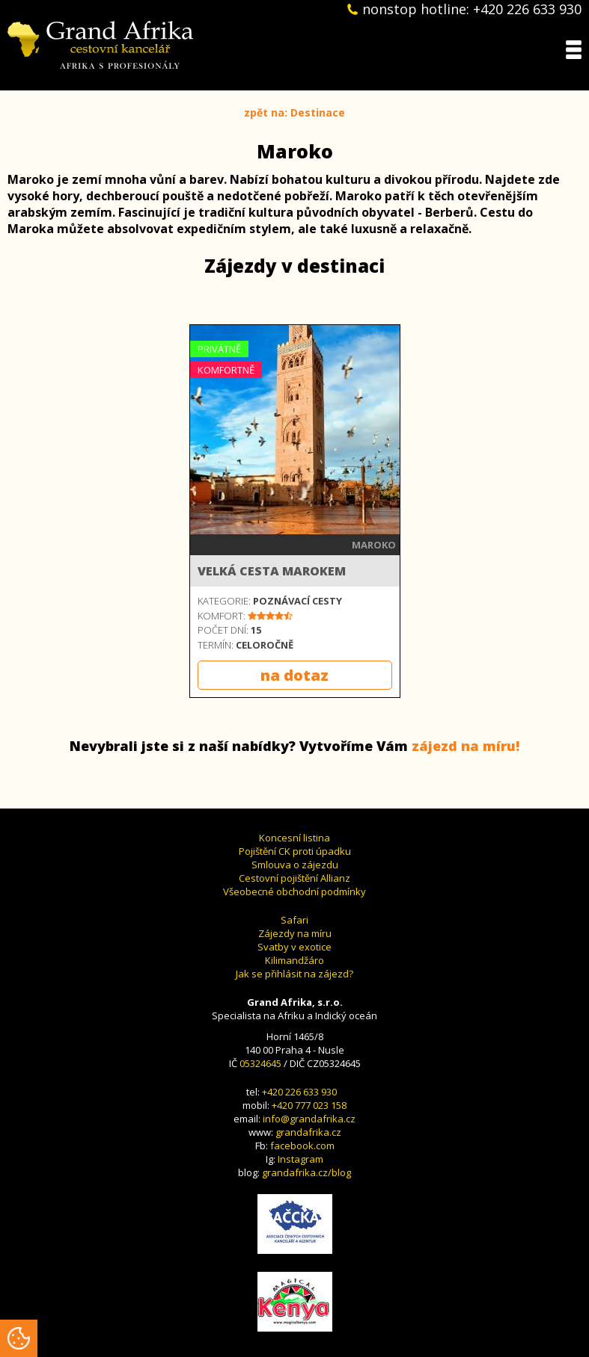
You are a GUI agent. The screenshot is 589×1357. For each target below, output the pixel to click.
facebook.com (302, 1145)
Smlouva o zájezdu (294, 864)
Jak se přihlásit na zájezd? (294, 973)
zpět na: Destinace (294, 112)
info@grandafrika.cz (309, 1118)
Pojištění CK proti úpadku (295, 851)
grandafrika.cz (308, 1132)
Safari (294, 920)
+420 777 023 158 (309, 1105)
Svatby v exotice (294, 946)
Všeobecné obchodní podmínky (294, 891)
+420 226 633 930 (299, 1091)
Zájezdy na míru (295, 933)
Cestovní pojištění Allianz (294, 878)
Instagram (300, 1159)
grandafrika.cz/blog (306, 1172)
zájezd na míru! (465, 746)
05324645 (260, 1063)
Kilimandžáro (294, 960)
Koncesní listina (294, 837)
